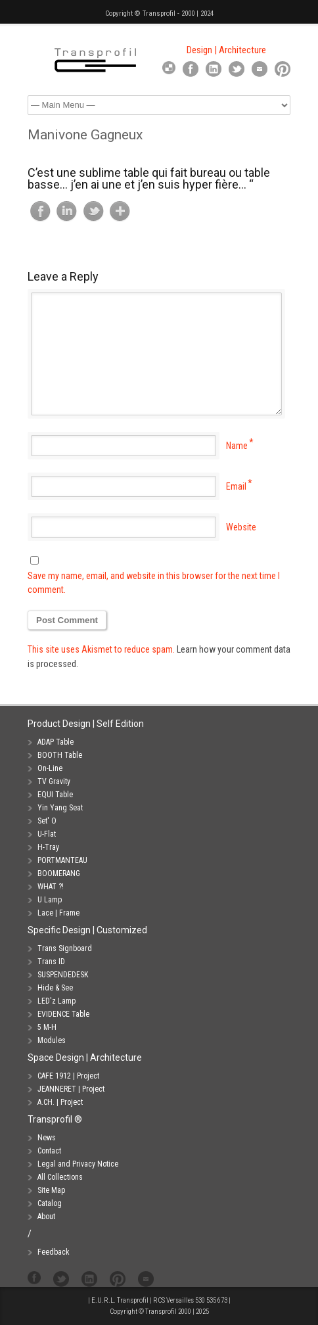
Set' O (47, 820)
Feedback (53, 1252)
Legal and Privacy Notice (77, 1164)
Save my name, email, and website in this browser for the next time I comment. (154, 582)
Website (241, 527)
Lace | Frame (58, 913)
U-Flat (46, 834)
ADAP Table (55, 742)
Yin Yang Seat (60, 807)
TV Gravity (53, 781)
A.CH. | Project (60, 1102)
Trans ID (51, 961)
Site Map (51, 1190)
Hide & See (55, 987)
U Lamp (49, 899)
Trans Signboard (64, 948)
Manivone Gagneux (85, 135)
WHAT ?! (50, 886)
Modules (51, 1040)
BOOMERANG (58, 873)
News (46, 1137)
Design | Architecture (226, 50)
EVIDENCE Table (63, 1014)
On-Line (49, 768)
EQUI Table (55, 794)
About (46, 1216)
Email (236, 486)
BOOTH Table (59, 755)
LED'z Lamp (56, 1001)
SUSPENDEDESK (62, 974)
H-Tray (48, 847)
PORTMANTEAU (62, 860)
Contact (49, 1150)
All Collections (60, 1177)
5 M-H (47, 1027)
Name (237, 445)
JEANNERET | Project (70, 1089)
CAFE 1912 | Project (68, 1076)
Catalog (49, 1203)
